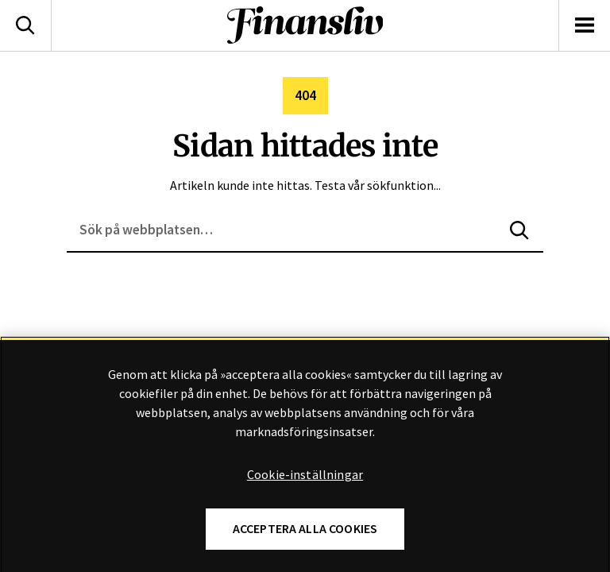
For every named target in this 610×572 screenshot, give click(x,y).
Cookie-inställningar (305, 500)
